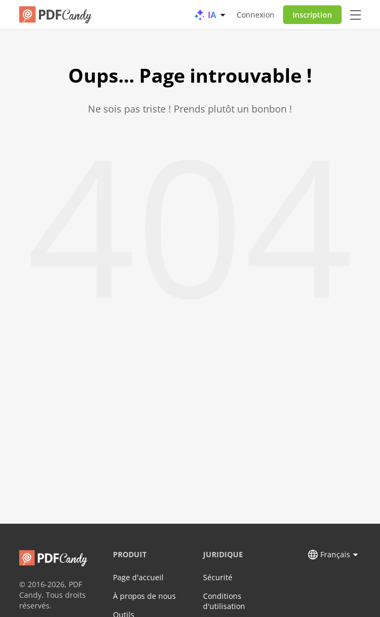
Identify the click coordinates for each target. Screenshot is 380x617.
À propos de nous (144, 596)
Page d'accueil (138, 577)
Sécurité (217, 577)
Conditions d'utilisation (224, 601)
